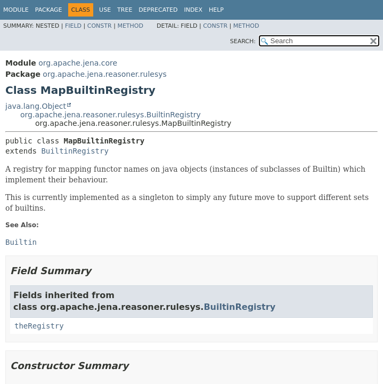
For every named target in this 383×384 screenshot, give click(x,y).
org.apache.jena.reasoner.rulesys (104, 74)
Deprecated (157, 9)
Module (16, 9)
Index (193, 9)
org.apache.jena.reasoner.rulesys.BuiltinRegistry (110, 114)
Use (105, 9)
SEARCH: (243, 41)
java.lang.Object (35, 106)
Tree (124, 9)
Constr (99, 25)
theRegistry (39, 326)
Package (48, 9)
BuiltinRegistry (74, 151)
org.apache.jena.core (77, 63)
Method (130, 25)
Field (73, 25)
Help (216, 9)
